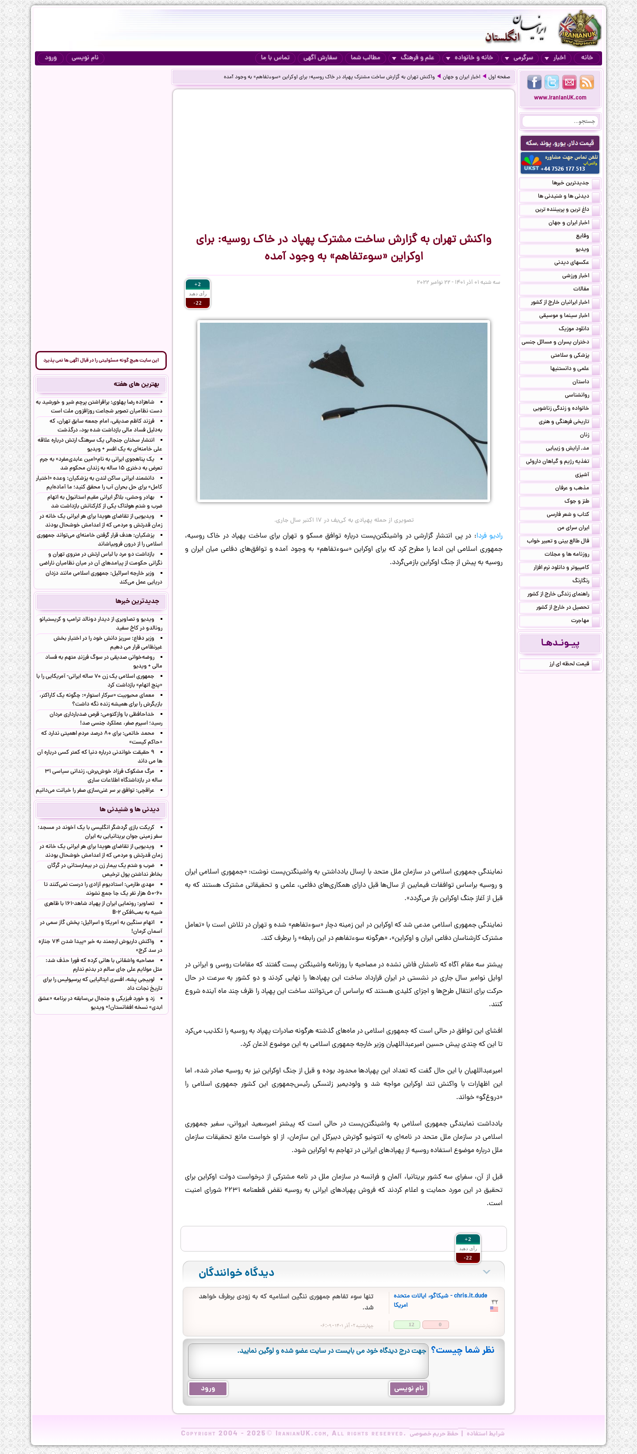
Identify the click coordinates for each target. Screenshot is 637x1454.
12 (411, 1324)
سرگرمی (519, 58)
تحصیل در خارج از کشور (568, 608)
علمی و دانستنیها (575, 369)
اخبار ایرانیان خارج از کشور (565, 303)
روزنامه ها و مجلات (572, 555)
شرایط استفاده (486, 1434)
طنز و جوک (582, 502)
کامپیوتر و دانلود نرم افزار (566, 568)
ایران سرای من (578, 529)
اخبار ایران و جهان (461, 77)
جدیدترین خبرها (576, 184)
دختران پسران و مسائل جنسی (561, 343)
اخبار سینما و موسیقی (569, 316)
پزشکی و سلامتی (575, 356)
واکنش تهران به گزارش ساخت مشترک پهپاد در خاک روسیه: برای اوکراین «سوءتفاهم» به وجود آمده (329, 77)
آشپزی (587, 476)
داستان (586, 383)
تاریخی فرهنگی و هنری (569, 422)
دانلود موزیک (579, 330)
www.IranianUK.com (560, 98)
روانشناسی (582, 396)
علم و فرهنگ (413, 58)
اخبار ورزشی (581, 277)
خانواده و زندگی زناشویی (566, 409)
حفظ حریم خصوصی (434, 1434)
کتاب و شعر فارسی (573, 515)
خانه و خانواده (469, 58)
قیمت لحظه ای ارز (574, 665)
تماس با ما (275, 58)
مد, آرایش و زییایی (573, 449)
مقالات (586, 290)
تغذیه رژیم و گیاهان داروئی (563, 462)
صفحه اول (499, 77)
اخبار (555, 58)
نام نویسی (85, 58)
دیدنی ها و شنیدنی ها (569, 197)
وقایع (588, 237)
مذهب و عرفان (577, 489)
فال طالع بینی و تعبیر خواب (563, 542)
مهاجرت (585, 621)
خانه (587, 58)
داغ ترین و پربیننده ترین (567, 210)
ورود (51, 58)
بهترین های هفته (136, 384)
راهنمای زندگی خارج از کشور (563, 595)
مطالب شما (365, 58)
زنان (590, 436)
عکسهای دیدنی (577, 263)
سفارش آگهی (320, 58)
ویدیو (588, 250)
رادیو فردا (489, 536)
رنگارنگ (586, 582)
